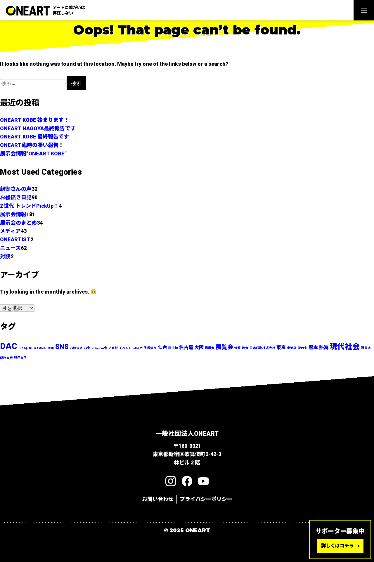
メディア (10, 231)
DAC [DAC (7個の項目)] (8, 346)
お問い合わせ (158, 499)
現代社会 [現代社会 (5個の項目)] (345, 346)
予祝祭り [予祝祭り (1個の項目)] (150, 348)
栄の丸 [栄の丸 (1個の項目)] (302, 348)
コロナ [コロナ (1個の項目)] (138, 348)
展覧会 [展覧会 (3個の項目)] (224, 347)
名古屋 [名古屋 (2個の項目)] (186, 348)
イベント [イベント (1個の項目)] (125, 348)
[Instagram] (170, 481)
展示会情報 (13, 214)
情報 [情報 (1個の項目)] (237, 348)
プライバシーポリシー (206, 499)
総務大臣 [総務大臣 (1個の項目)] (6, 358)
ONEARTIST (15, 239)
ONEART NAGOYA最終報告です (37, 128)
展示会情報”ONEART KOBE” (33, 153)
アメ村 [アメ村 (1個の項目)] (113, 348)
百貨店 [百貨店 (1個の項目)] (366, 348)
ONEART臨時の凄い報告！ (32, 145)
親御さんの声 (16, 189)
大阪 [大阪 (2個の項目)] (199, 348)
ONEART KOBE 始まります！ (34, 120)
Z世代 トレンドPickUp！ (29, 206)
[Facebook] (187, 481)
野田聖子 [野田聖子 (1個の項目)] (20, 358)
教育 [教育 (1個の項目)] (245, 348)
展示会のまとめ (18, 223)
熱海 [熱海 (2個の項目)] (323, 348)
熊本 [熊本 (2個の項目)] (313, 348)
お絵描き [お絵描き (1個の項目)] (76, 348)
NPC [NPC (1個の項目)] (32, 348)
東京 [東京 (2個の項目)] (281, 348)
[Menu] (364, 10)
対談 (5, 256)
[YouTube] (203, 481)
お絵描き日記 (16, 197)
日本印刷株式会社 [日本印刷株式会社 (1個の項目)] (262, 348)
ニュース (10, 248)
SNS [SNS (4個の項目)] (62, 347)
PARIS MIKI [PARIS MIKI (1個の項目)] (45, 348)
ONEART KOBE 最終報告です (34, 136)
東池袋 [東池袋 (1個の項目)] (292, 348)
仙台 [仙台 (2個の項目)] (162, 348)
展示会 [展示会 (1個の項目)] (209, 348)
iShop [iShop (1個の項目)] (23, 348)
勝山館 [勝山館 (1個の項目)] (173, 348)
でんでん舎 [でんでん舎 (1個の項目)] (99, 348)
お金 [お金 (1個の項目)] (87, 348)
